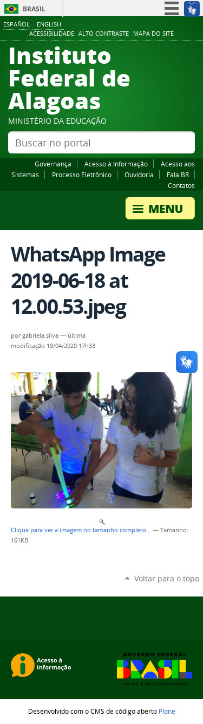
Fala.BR (178, 174)
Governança (53, 163)
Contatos (181, 185)
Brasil (34, 9)
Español (16, 24)
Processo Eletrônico (82, 174)
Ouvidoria (139, 174)
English (49, 24)
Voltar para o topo (166, 578)
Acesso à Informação (116, 163)
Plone (167, 711)
